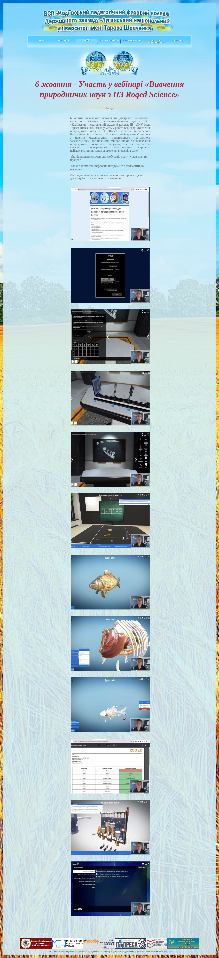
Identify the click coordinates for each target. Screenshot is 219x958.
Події (86, 40)
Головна (41, 40)
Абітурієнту (178, 40)
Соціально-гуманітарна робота (155, 41)
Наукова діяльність (132, 40)
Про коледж (64, 40)
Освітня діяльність (109, 40)
